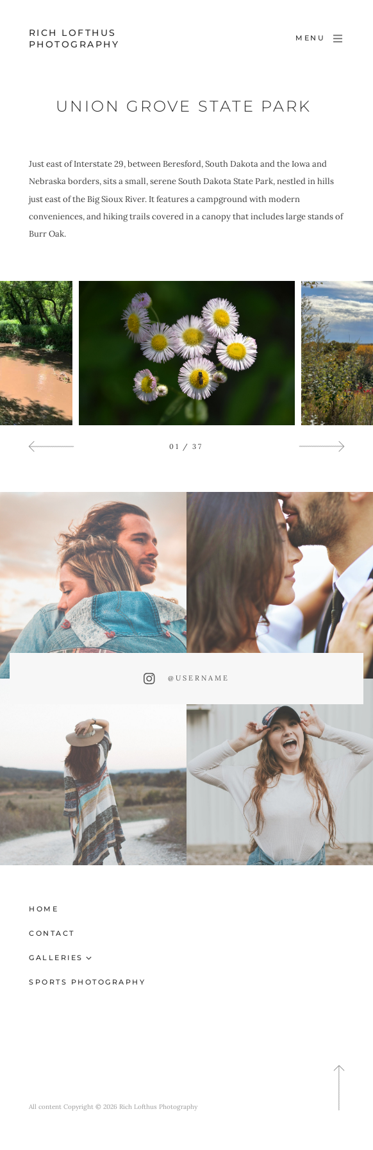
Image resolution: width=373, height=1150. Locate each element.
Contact (52, 933)
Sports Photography (87, 981)
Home (43, 908)
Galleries (56, 957)
